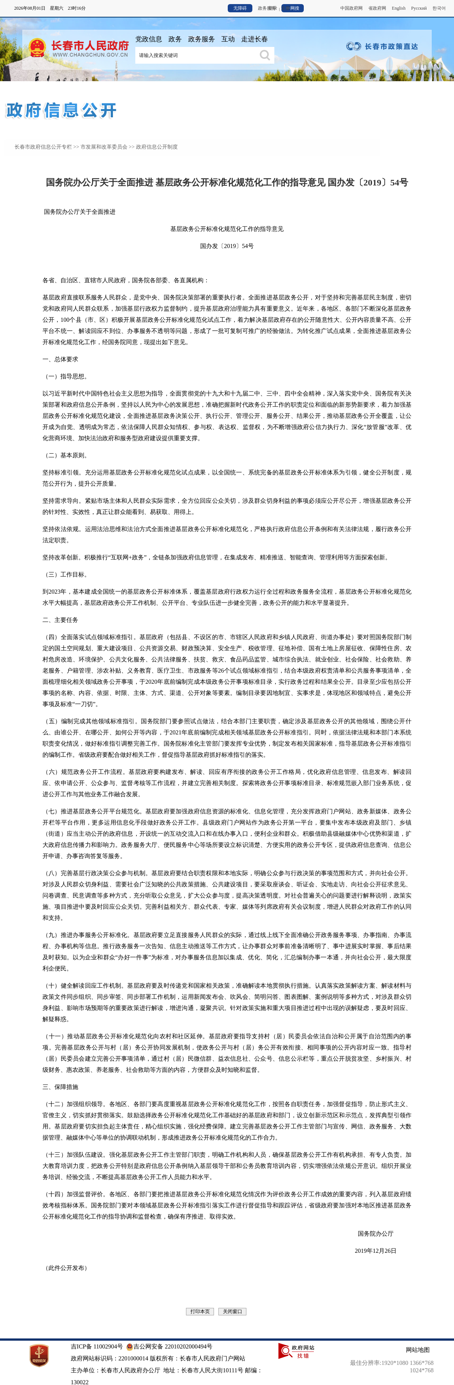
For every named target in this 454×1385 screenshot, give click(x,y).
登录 (272, 8)
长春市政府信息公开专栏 (43, 147)
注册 (285, 8)
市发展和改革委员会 (104, 147)
